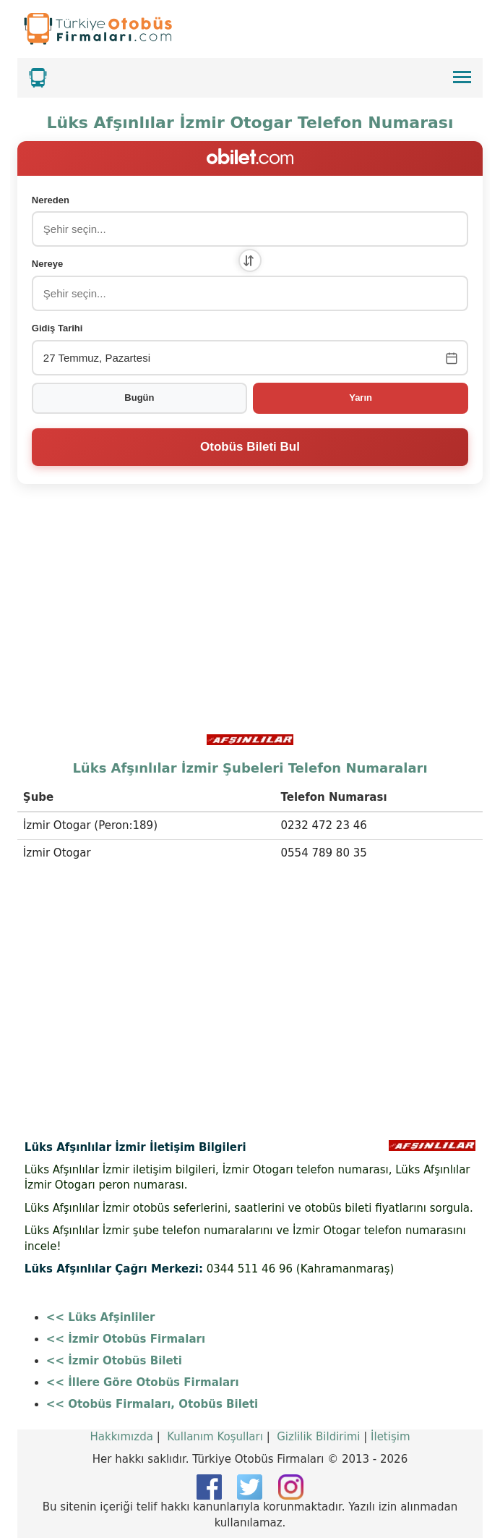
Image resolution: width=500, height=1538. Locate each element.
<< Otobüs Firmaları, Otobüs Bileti (152, 1404)
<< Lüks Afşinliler (100, 1317)
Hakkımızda (121, 1436)
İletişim (390, 1436)
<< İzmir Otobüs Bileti (114, 1360)
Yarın (360, 397)
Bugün (139, 397)
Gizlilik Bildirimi (318, 1436)
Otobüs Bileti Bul (250, 447)
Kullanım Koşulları (215, 1436)
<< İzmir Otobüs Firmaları (125, 1339)
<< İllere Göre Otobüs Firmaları (142, 1382)
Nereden (50, 200)
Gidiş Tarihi (57, 328)
